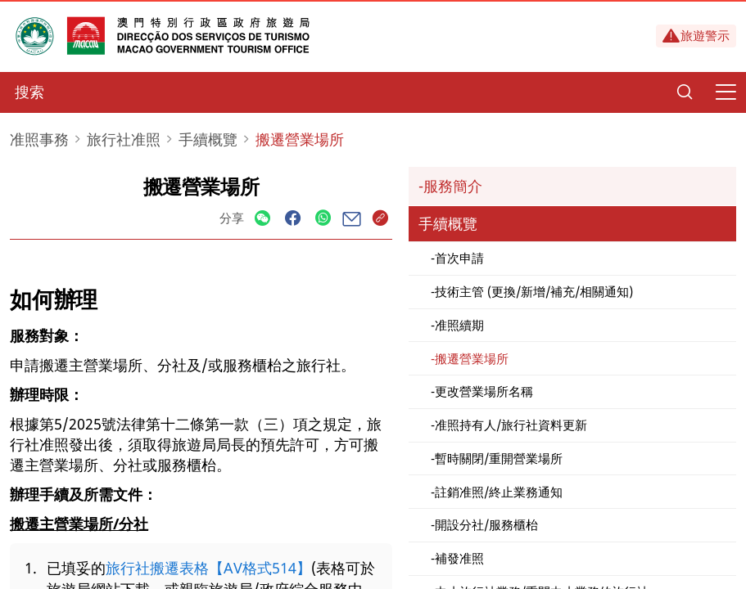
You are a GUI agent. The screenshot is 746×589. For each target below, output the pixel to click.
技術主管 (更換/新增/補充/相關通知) (534, 291)
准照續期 (459, 325)
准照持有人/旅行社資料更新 (511, 424)
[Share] (262, 219)
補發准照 (459, 558)
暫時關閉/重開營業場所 (499, 458)
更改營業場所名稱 (484, 391)
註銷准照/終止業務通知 (499, 491)
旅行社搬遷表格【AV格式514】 (208, 568)
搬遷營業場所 (472, 358)
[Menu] (725, 92)
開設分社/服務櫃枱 (486, 524)
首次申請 (459, 258)
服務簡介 (452, 186)
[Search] (684, 92)
